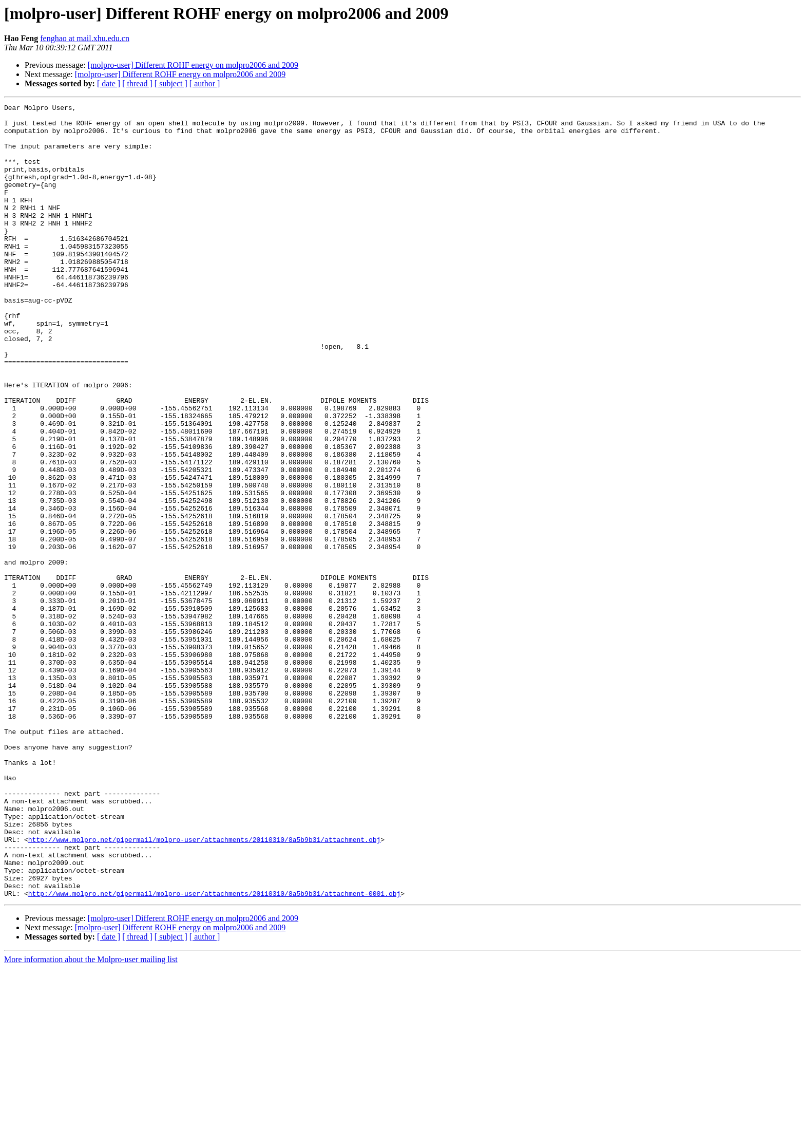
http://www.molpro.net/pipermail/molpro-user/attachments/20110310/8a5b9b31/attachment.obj (204, 987)
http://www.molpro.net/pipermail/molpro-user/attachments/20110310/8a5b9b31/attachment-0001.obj (214, 1052)
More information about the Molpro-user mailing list (91, 1118)
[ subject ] (171, 83)
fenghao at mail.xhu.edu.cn (84, 38)
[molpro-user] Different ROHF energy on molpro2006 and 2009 (193, 65)
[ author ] (204, 83)
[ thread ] (137, 83)
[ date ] (108, 83)
